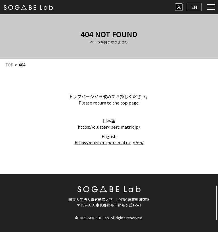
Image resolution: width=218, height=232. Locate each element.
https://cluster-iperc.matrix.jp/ (109, 127)
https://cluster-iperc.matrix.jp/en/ (109, 142)
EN (194, 7)
